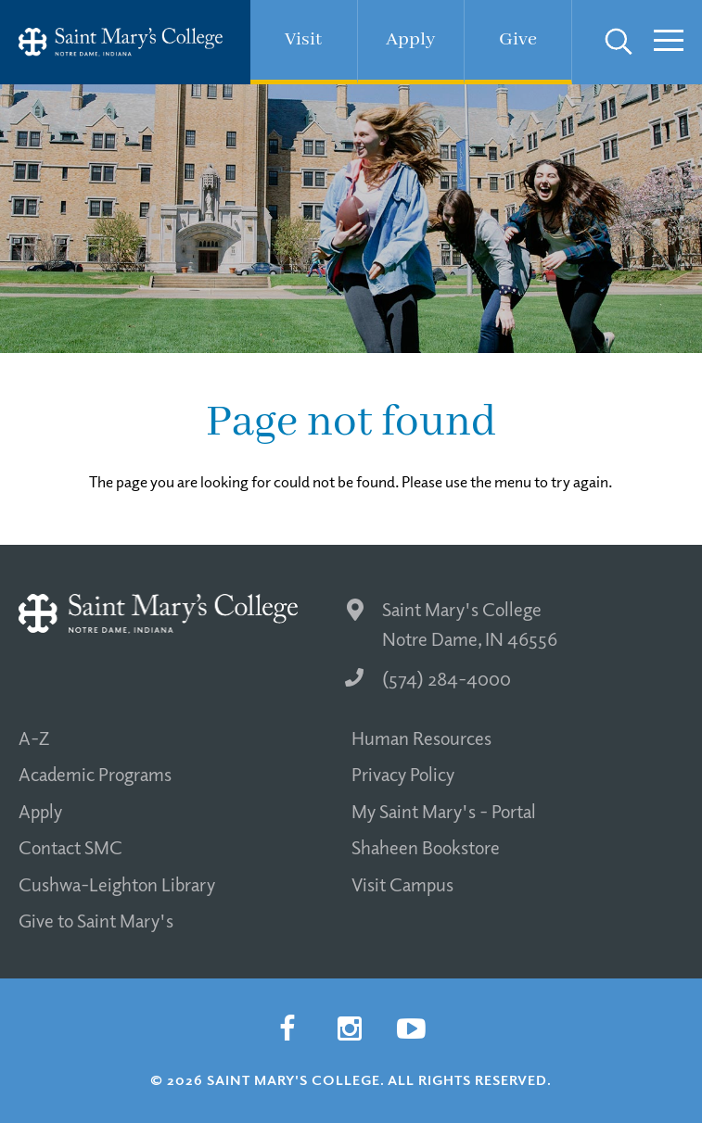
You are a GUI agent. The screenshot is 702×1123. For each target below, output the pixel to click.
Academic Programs (95, 774)
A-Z (34, 738)
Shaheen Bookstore (425, 847)
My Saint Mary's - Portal (443, 811)
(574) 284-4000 (428, 678)
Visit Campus (402, 884)
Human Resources (421, 738)
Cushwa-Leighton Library (117, 884)
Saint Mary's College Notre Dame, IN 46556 (452, 624)
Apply (40, 811)
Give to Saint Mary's (96, 920)
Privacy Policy (402, 774)
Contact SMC (70, 847)
